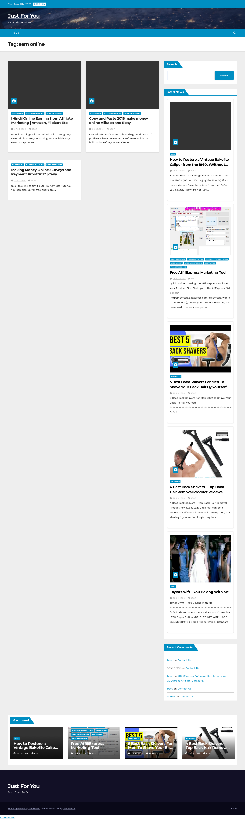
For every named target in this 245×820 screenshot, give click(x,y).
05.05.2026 (179, 171)
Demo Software (178, 259)
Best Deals (175, 376)
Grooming (175, 481)
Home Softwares (195, 259)
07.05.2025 (20, 129)
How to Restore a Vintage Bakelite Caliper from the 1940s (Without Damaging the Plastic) (199, 164)
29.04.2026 (179, 393)
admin (171, 696)
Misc (173, 154)
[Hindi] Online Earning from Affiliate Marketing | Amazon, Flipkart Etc (42, 120)
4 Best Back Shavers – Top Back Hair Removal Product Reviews (207, 747)
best (33, 129)
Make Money (17, 113)
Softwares (210, 263)
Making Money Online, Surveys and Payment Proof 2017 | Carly (41, 172)
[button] (234, 32)
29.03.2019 (98, 129)
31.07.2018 (20, 180)
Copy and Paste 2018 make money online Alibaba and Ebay (118, 120)
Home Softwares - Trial (217, 259)
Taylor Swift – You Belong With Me (199, 592)
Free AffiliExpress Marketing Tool (198, 272)
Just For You (24, 15)
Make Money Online (34, 113)
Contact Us (184, 660)
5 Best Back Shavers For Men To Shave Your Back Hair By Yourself (151, 747)
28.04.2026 (179, 498)
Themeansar (69, 808)
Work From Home (54, 113)
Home (15, 33)
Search (171, 64)
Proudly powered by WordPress (24, 808)
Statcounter (7, 817)
